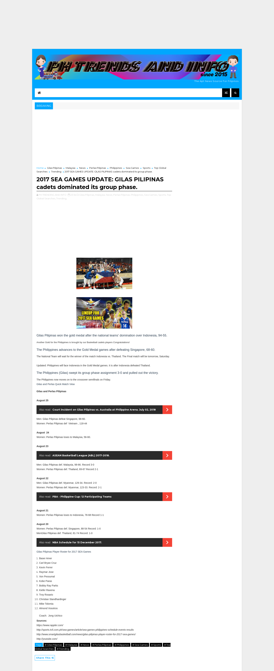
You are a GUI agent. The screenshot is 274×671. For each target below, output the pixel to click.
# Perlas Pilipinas (101, 644)
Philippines (116, 167)
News (82, 167)
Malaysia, (100, 194)
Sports (146, 167)
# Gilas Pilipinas (53, 644)
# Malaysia (71, 644)
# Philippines (122, 644)
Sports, (162, 194)
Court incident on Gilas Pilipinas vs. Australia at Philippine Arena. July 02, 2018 (104, 409)
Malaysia (70, 167)
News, (109, 194)
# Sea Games (140, 644)
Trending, (61, 198)
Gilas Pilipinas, (87, 194)
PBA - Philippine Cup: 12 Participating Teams (81, 496)
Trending (56, 171)
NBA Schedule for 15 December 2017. (77, 542)
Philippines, (137, 194)
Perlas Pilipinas (97, 167)
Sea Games (132, 167)
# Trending (63, 648)
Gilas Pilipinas (54, 167)
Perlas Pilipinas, (121, 194)
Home (40, 167)
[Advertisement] (137, 24)
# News (85, 644)
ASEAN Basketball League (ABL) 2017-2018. (81, 455)
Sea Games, (151, 194)
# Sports (156, 644)
